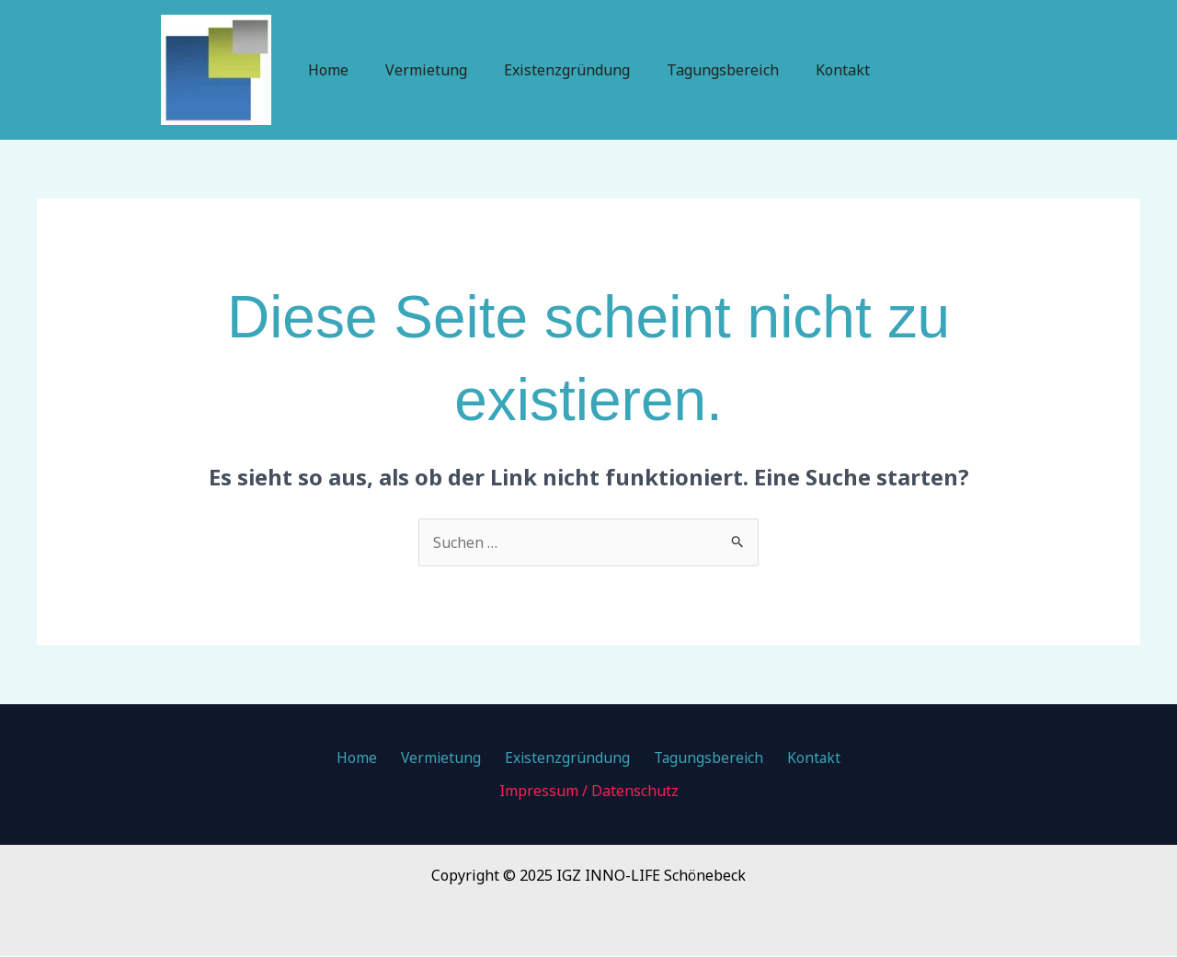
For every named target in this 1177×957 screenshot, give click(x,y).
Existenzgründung (567, 70)
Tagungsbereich (715, 70)
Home (343, 70)
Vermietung (433, 70)
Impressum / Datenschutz (589, 792)
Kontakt (828, 70)
